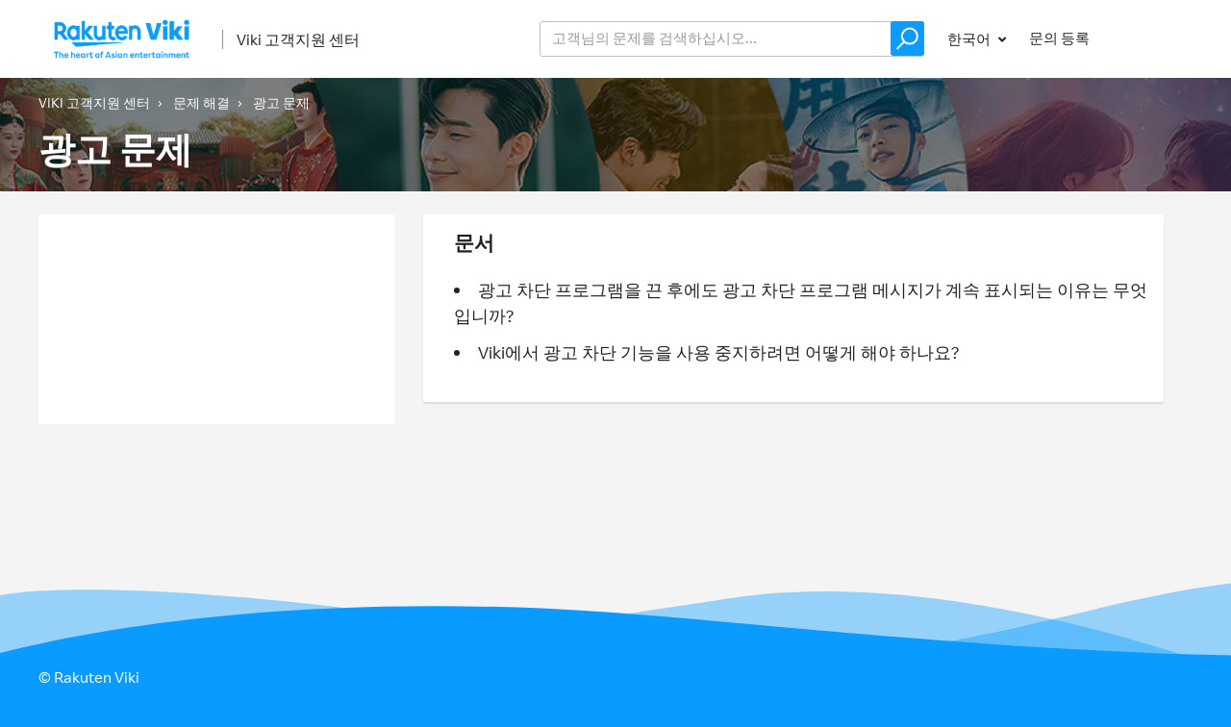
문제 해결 (201, 102)
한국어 (970, 39)
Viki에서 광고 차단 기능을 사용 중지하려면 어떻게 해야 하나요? (718, 352)
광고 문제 (281, 102)
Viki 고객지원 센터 (298, 39)
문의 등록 (1059, 38)
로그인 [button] (1152, 38)
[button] (907, 38)
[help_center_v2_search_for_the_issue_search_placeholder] (732, 39)
